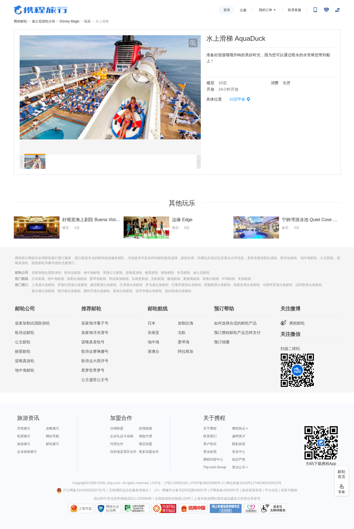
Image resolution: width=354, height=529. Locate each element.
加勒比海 (185, 323)
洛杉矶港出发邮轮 (178, 291)
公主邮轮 (22, 342)
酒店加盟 (145, 444)
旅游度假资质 (252, 490)
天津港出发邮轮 (131, 285)
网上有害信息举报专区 (226, 508)
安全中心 (238, 452)
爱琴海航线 (98, 279)
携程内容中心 (213, 459)
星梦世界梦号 (93, 370)
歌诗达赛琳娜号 (94, 351)
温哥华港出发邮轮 (149, 291)
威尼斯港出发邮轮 (103, 285)
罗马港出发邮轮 (157, 285)
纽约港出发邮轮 (69, 291)
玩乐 (87, 21)
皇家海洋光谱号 (94, 332)
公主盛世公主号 (94, 379)
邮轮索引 (52, 444)
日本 (151, 323)
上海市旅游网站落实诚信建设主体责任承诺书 (227, 498)
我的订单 (265, 10)
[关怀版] (337, 10)
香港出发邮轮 (123, 291)
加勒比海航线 (77, 279)
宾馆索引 (23, 428)
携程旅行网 (40, 10)
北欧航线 (157, 279)
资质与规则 (289, 490)
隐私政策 (238, 444)
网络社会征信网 (112, 508)
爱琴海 (183, 342)
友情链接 (145, 428)
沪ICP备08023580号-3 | (208, 483)
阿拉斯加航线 (119, 279)
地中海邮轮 (92, 273)
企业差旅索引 (27, 452)
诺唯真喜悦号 (93, 342)
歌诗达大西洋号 (94, 361)
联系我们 (210, 436)
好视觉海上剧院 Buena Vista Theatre (98, 219)
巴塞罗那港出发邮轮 (186, 285)
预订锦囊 (222, 342)
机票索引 (23, 436)
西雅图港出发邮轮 (217, 285)
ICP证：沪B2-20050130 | (171, 483)
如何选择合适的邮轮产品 (235, 323)
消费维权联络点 (251, 508)
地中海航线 (56, 279)
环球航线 (228, 279)
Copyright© (80, 483)
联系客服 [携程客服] (294, 10)
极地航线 (173, 279)
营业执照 (210, 452)
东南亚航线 (140, 279)
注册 (243, 10)
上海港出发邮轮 (43, 285)
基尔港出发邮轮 (43, 291)
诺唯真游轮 (134, 273)
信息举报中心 (136, 508)
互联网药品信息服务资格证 (129, 490)
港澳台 (153, 351)
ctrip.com (113, 483)
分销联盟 (116, 428)
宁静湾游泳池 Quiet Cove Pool (312, 219)
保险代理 (145, 436)
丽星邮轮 (151, 273)
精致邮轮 (167, 273)
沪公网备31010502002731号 (81, 490)
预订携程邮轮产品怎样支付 (237, 332)
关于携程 (210, 428)
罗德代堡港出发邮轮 (72, 285)
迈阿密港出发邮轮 (308, 285)
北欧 (182, 332)
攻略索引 (52, 428)
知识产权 (238, 459)
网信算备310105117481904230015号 (254, 483)
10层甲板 (237, 99)
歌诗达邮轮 (72, 273)
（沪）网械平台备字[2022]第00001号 (179, 490)
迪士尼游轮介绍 (43, 21)
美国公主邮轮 (113, 273)
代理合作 (116, 444)
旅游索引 (23, 444)
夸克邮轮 (183, 273)
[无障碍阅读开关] (326, 10)
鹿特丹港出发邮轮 (97, 291)
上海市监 (85, 508)
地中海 (153, 342)
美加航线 (244, 279)
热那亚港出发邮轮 (246, 285)
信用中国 (193, 508)
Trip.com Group (214, 467)
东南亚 (153, 332)
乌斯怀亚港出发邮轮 (278, 285)
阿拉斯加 (185, 351)
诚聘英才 (238, 436)
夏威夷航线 (191, 279)
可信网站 (164, 508)
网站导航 (52, 436)
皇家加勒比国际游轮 (46, 273)
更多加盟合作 (149, 452)
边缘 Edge (182, 219)
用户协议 (210, 444)
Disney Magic (70, 21)
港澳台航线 (210, 279)
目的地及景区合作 (123, 452)
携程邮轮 (20, 21)
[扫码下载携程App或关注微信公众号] (315, 10)
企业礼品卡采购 (121, 436)
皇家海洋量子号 (94, 323)
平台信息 (271, 490)
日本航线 (38, 279)
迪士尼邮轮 (201, 273)
